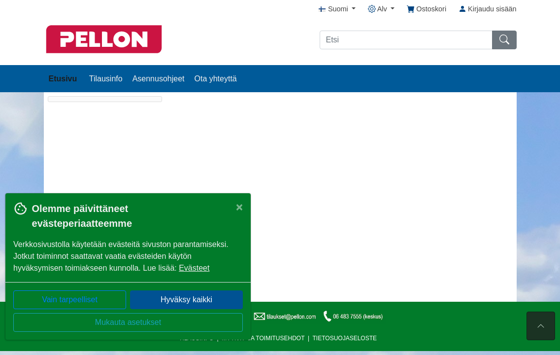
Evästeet (194, 268)
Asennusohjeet (158, 78)
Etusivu (64, 78)
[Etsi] (406, 40)
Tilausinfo (106, 78)
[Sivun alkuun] (541, 326)
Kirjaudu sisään (487, 9)
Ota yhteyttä (215, 78)
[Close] (239, 207)
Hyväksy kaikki (186, 299)
